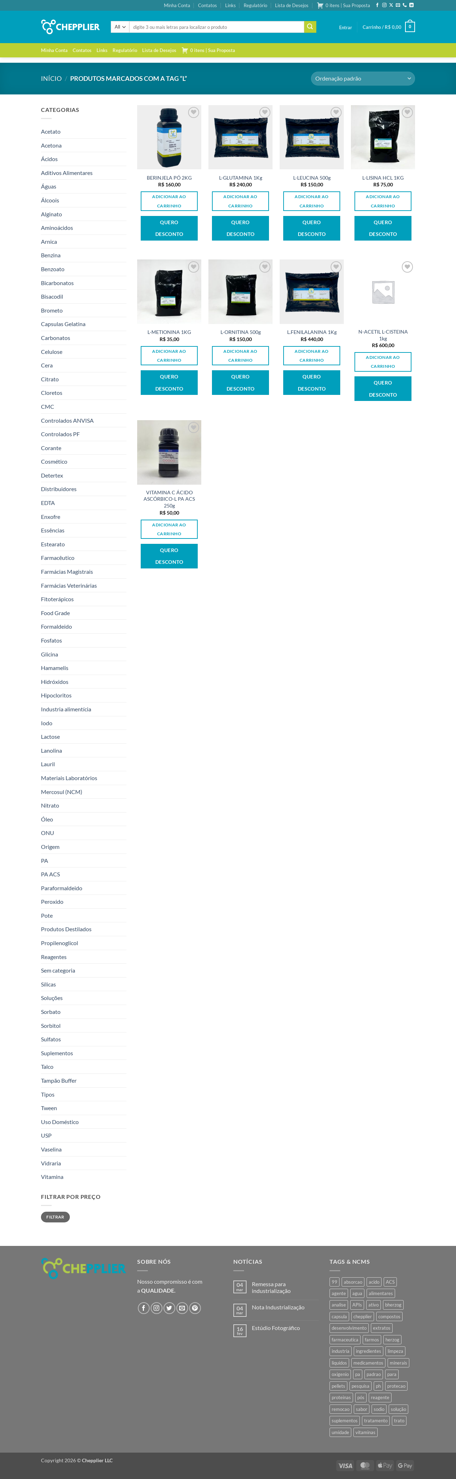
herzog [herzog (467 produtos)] (392, 1340)
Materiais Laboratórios (69, 777)
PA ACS (50, 874)
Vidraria (51, 1163)
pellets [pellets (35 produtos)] (338, 1386)
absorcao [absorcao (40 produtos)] (353, 1282)
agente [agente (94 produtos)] (339, 1293)
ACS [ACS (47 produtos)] (390, 1282)
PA (44, 860)
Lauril (48, 764)
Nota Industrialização (278, 1307)
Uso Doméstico (60, 1121)
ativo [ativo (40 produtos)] (373, 1305)
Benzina (51, 255)
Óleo (47, 819)
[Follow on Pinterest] (195, 1308)
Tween (49, 1107)
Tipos (48, 1094)
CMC (47, 406)
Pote (47, 915)
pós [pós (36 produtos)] (360, 1397)
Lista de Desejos (292, 5)
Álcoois (50, 200)
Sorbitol (51, 1025)
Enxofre (50, 516)
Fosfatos (51, 640)
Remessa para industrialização (271, 1287)
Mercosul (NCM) (61, 791)
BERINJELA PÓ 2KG (169, 178)
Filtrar (55, 1217)
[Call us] (405, 5)
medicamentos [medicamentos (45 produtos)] (368, 1363)
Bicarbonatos (57, 282)
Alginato (51, 214)
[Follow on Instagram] (384, 5)
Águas (48, 186)
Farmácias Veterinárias (69, 585)
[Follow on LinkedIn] (411, 5)
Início (51, 78)
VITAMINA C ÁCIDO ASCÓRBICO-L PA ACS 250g (169, 499)
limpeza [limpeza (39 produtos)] (395, 1351)
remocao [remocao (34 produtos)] (340, 1409)
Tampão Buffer (59, 1080)
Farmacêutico (57, 557)
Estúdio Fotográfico (276, 1327)
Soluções (52, 997)
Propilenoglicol (59, 942)
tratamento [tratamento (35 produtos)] (376, 1420)
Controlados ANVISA (67, 420)
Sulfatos (51, 1039)
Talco (47, 1066)
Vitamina (52, 1176)
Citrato (50, 379)
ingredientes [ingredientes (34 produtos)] (368, 1351)
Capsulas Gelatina (63, 323)
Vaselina (51, 1149)
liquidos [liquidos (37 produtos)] (339, 1363)
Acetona (51, 145)
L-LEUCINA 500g (312, 178)
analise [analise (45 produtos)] (339, 1305)
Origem (50, 846)
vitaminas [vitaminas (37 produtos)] (365, 1432)
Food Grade (55, 612)
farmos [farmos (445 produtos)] (372, 1340)
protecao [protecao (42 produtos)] (396, 1386)
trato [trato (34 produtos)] (399, 1420)
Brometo (52, 310)
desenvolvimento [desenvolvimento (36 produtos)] (349, 1328)
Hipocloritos (56, 695)
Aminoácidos (57, 227)
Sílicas (48, 984)
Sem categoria (58, 970)
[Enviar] (310, 27)
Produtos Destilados (66, 929)
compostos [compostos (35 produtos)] (389, 1316)
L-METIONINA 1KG (169, 332)
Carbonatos (55, 337)
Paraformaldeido (61, 888)
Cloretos (51, 392)
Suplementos (57, 1053)
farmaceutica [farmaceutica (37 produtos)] (345, 1340)
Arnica (49, 241)
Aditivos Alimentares (67, 172)
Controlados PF (60, 434)
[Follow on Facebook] (377, 5)
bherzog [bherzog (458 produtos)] (393, 1305)
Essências (52, 530)
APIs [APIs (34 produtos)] (357, 1305)
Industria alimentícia (66, 709)
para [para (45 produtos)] (392, 1374)
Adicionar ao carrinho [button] (169, 201)
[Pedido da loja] (363, 79)
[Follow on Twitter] (169, 1308)
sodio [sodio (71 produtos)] (379, 1409)
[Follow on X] (391, 5)
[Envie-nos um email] (398, 5)
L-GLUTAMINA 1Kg (240, 178)
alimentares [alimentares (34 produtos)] (381, 1293)
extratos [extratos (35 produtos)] (381, 1328)
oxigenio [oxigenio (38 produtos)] (340, 1374)
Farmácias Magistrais (67, 571)
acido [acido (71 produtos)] (374, 1282)
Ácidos (49, 158)
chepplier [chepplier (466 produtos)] (362, 1316)
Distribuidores (59, 488)
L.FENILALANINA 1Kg (312, 332)
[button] (345, 27)
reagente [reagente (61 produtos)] (380, 1397)
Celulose (51, 351)
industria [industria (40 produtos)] (340, 1351)
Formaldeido (56, 626)
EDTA (48, 502)
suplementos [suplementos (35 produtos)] (345, 1420)
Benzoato (52, 269)
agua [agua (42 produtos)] (357, 1293)
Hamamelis (54, 667)
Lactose (50, 736)
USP (46, 1135)
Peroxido (52, 901)
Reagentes (54, 956)
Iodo (46, 723)
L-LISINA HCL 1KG (383, 178)
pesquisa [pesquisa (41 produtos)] (360, 1386)
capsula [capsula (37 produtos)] (339, 1316)
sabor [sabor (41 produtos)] (361, 1409)
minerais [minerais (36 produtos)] (398, 1363)
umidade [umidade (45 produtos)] (340, 1432)
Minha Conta (177, 5)
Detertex (52, 475)
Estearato (53, 544)
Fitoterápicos (57, 599)
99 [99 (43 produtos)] (334, 1282)
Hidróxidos (54, 681)
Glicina (49, 654)
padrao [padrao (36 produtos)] (374, 1374)
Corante (51, 447)
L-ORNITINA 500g (241, 332)
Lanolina (51, 750)
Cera (47, 365)
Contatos (207, 5)
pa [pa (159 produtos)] (357, 1374)
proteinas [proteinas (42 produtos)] (341, 1397)
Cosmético (54, 461)
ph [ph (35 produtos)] (378, 1386)
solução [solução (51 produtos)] (398, 1409)
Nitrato (50, 805)
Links (230, 5)
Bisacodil (52, 296)
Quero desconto (169, 228)
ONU (47, 832)
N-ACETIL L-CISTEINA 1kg (383, 335)
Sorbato (51, 1011)
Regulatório (255, 5)
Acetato (51, 131)
